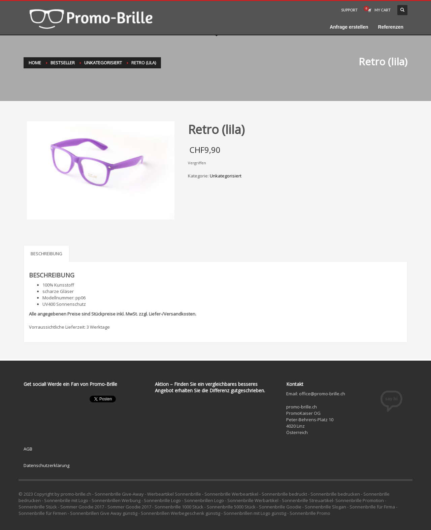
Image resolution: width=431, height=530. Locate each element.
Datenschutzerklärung (46, 465)
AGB (28, 449)
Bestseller (63, 63)
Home (35, 63)
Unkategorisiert (103, 63)
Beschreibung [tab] (46, 254)
